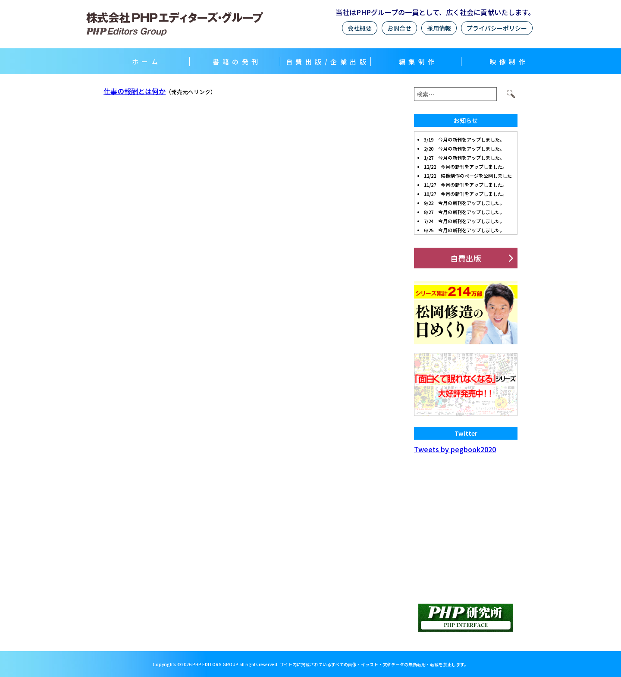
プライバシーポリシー (497, 28)
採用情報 (439, 28)
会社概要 (360, 28)
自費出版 (465, 258)
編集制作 (418, 61)
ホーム (146, 61)
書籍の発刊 (237, 61)
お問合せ (399, 28)
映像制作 (508, 61)
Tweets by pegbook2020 (455, 449)
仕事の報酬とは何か (135, 91)
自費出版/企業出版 (328, 61)
